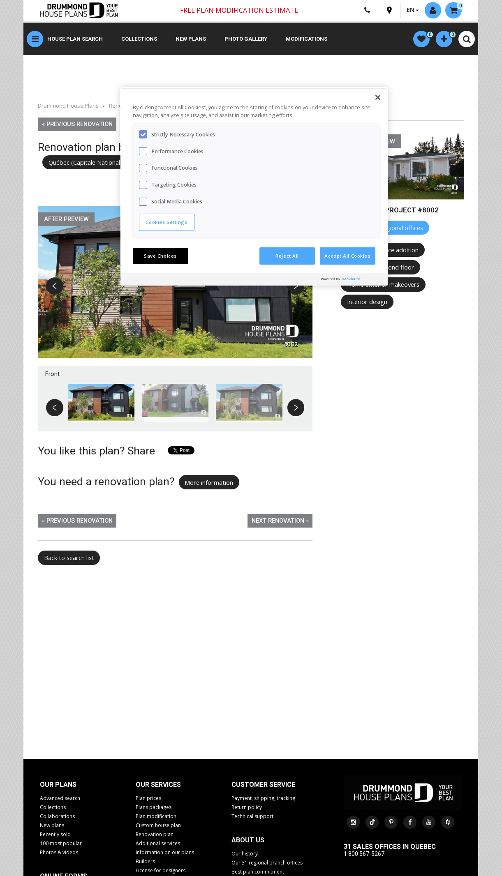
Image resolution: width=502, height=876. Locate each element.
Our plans (58, 784)
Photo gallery (245, 39)
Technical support (252, 816)
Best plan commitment (257, 871)
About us (247, 840)
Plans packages (153, 807)
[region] (254, 187)
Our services (158, 784)
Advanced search (60, 798)
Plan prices (148, 798)
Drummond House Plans (68, 105)
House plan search (75, 39)
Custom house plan (158, 825)
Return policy (246, 807)
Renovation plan (155, 834)
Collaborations (57, 816)
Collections (139, 39)
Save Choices (160, 256)
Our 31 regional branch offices (267, 862)
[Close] (378, 97)
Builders (145, 861)
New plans (191, 39)
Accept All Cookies (347, 256)
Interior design (367, 301)
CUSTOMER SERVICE (263, 784)
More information (209, 482)
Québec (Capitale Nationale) (87, 162)
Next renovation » (280, 520)
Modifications (306, 39)
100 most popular (61, 843)
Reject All (287, 256)
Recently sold (55, 834)
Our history (244, 853)
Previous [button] (55, 286)
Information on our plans (165, 852)
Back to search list (69, 557)
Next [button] (295, 286)
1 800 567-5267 (364, 854)
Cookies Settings (166, 222)
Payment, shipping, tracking (263, 798)
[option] (175, 286)
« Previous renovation (77, 124)
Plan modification (156, 816)
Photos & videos (59, 852)
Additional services (158, 843)
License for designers (160, 870)
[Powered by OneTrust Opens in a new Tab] (352, 280)
